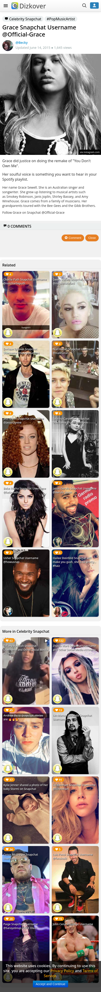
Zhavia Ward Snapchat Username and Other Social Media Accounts (74, 648)
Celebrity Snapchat (23, 18)
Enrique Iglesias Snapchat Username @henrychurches (21, 351)
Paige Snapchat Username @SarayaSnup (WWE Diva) (20, 926)
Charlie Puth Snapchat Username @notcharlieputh (25, 281)
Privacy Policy (62, 970)
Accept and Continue (50, 984)
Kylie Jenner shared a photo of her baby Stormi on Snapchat (25, 787)
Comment (73, 238)
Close (92, 238)
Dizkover (28, 6)
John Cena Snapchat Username (73, 924)
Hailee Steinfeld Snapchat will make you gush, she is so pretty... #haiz (74, 562)
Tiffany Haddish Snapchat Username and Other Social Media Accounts (25, 650)
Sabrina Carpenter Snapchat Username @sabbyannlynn (71, 420)
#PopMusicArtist (61, 18)
